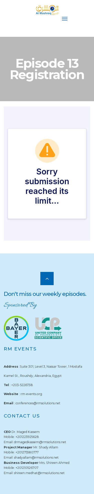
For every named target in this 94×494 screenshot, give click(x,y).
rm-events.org (31, 394)
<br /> (47, 173)
